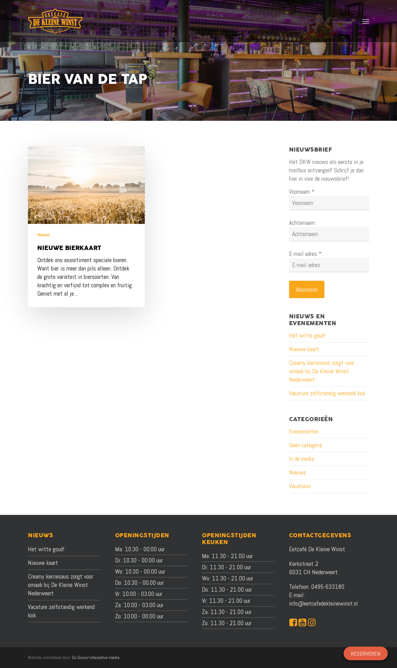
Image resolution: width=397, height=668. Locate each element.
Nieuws (43, 235)
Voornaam (301, 192)
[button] (365, 21)
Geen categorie (305, 445)
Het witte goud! (307, 335)
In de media (301, 459)
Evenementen (304, 431)
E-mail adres (305, 254)
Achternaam (302, 223)
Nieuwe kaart (304, 349)
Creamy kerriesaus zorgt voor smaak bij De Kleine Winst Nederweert (321, 371)
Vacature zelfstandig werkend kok (327, 393)
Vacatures (300, 486)
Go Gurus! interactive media (95, 657)
